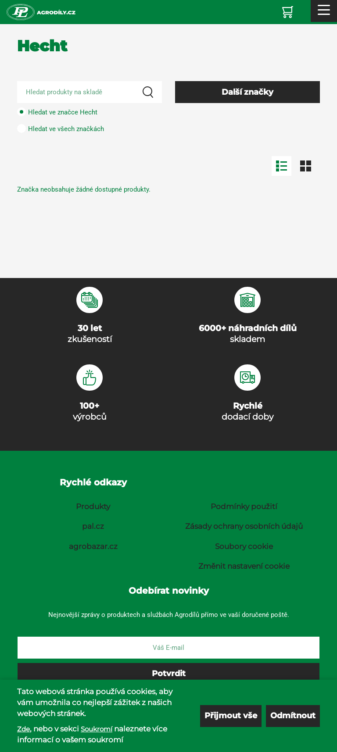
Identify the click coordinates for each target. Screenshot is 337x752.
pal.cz (93, 526)
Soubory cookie (244, 546)
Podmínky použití (244, 506)
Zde (23, 729)
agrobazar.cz (93, 546)
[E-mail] (168, 648)
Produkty (93, 506)
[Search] (148, 92)
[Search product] (89, 92)
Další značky (247, 92)
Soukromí (96, 729)
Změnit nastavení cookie (244, 566)
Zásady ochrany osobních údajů (244, 526)
